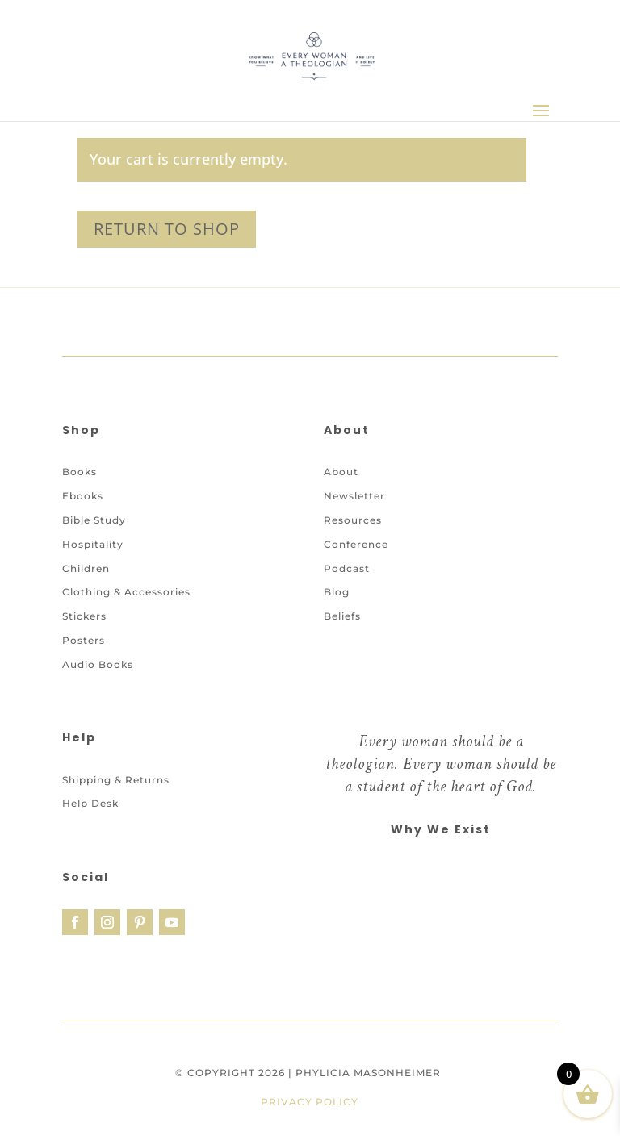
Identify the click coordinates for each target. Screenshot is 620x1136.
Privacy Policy (309, 1102)
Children (86, 568)
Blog (337, 592)
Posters (83, 640)
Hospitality (93, 544)
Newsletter (354, 496)
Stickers (84, 616)
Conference (356, 544)
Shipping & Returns (116, 780)
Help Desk (90, 803)
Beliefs (342, 616)
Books (79, 472)
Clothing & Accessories (126, 592)
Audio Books (97, 664)
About (341, 472)
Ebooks (82, 496)
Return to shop (167, 229)
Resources (353, 520)
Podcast (347, 568)
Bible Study (94, 520)
